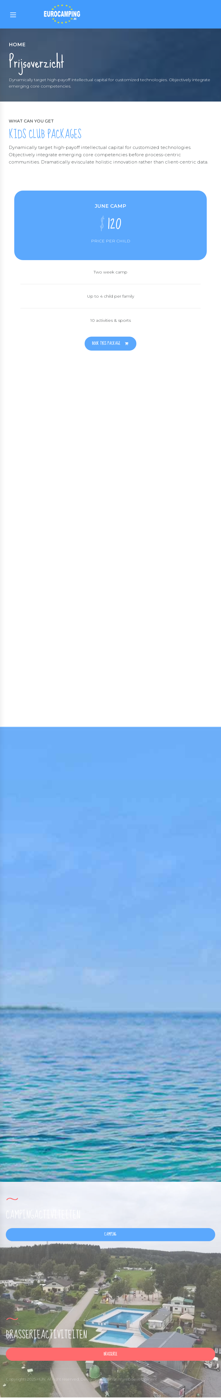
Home (17, 44)
